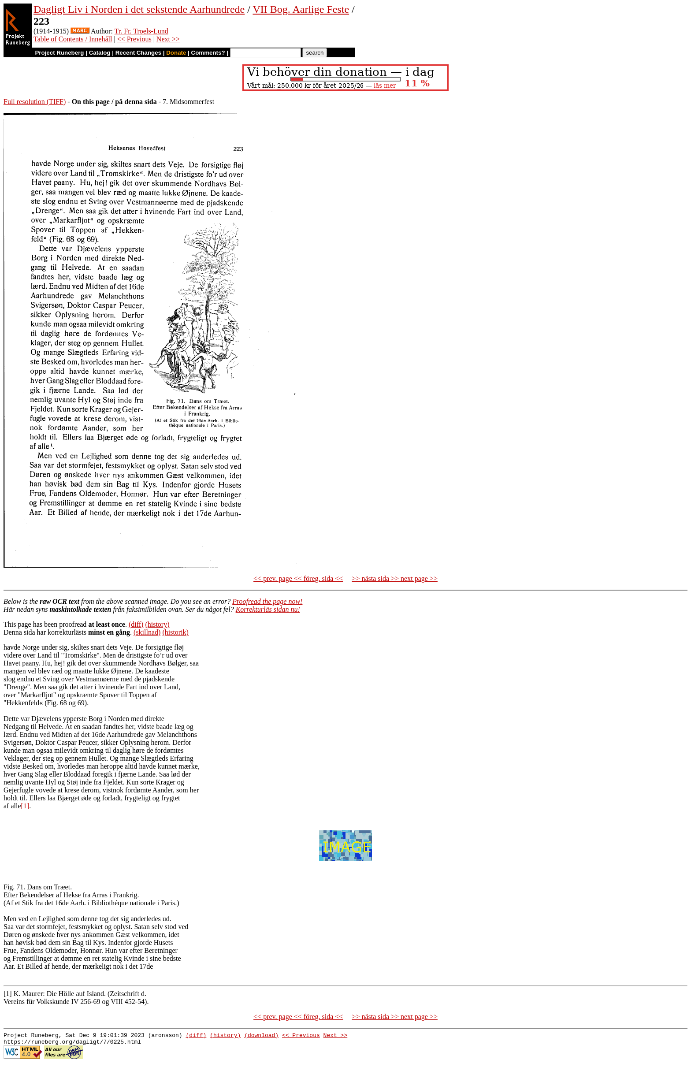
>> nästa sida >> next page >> (395, 578)
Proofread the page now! (267, 601)
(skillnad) (147, 632)
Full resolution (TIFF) (35, 101)
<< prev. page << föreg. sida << (298, 578)
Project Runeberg (59, 52)
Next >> (168, 39)
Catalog (100, 52)
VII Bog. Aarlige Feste (301, 9)
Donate (176, 52)
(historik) (175, 632)
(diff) (136, 624)
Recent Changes (138, 52)
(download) (261, 1036)
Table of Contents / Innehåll (72, 39)
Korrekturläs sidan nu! (268, 609)
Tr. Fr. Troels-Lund (141, 31)
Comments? (208, 52)
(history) (157, 624)
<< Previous (134, 39)
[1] (25, 806)
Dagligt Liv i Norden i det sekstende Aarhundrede (139, 9)
